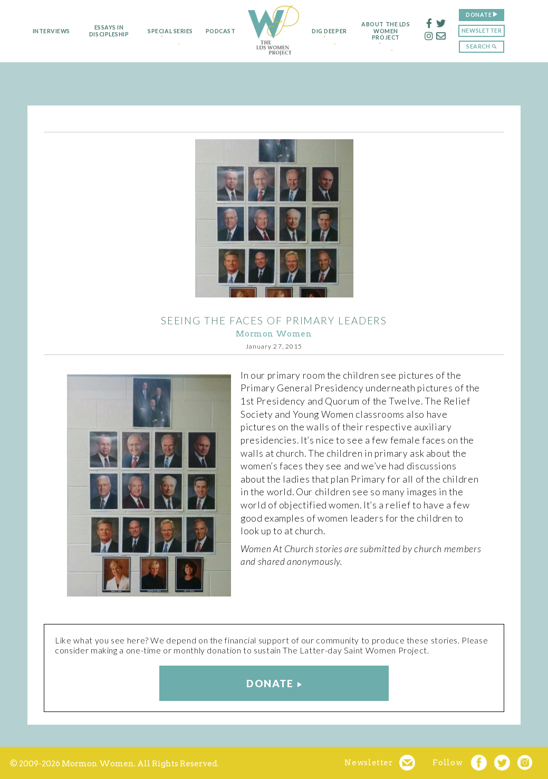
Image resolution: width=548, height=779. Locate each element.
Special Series (161, 31)
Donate (491, 14)
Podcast (215, 31)
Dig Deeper (332, 31)
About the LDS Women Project (398, 31)
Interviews (38, 31)
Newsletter (494, 30)
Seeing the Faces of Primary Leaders (274, 320)
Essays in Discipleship (96, 30)
